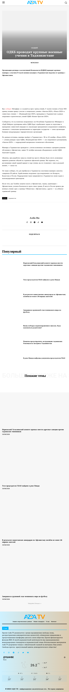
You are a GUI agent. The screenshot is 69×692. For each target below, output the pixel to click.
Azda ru (34, 217)
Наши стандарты (39, 621)
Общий (34, 48)
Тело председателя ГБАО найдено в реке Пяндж (41, 280)
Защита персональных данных (22, 621)
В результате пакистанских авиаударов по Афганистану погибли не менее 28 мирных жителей (44, 295)
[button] (66, 2)
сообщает (8, 109)
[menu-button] (3, 2)
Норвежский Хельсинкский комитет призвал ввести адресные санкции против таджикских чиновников (43, 264)
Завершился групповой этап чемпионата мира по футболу (42, 311)
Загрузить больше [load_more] (34, 603)
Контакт (53, 621)
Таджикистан (12, 198)
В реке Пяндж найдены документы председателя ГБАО (44, 358)
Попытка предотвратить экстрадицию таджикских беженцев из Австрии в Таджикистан (42, 342)
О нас (48, 621)
